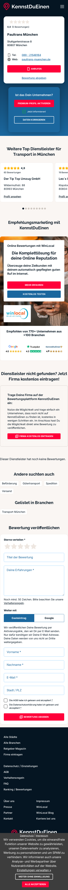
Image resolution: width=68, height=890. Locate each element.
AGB (15, 700)
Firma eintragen (13, 754)
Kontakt (8, 818)
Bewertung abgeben (34, 77)
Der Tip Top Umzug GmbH (22, 179)
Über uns (9, 801)
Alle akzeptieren (35, 884)
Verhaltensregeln (14, 603)
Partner (8, 812)
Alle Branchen (12, 742)
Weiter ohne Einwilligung (34, 876)
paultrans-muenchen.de (36, 59)
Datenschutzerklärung (24, 704)
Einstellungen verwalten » (34, 870)
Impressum (43, 801)
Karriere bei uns (45, 818)
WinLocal (42, 806)
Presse (8, 806)
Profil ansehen (12, 196)
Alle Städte (10, 736)
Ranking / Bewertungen (18, 789)
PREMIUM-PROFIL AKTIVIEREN (34, 103)
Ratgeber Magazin (15, 748)
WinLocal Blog (45, 812)
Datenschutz (11, 766)
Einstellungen (29, 766)
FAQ (6, 783)
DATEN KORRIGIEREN (34, 119)
